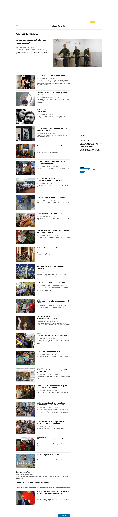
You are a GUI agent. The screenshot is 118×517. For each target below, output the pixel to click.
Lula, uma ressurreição (89, 140)
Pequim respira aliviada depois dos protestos (32, 482)
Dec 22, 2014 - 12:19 (53, 390)
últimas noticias (84, 133)
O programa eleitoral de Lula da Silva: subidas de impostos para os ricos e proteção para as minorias (91, 145)
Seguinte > (64, 515)
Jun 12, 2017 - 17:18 (54, 97)
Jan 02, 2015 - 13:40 (53, 354)
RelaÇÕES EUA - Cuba (41, 299)
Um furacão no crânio (45, 111)
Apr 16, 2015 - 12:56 (61, 305)
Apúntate (83, 172)
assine (91, 22)
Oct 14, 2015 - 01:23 (53, 183)
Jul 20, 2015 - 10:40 (50, 271)
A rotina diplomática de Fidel (48, 455)
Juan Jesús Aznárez (27, 33)
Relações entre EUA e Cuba (43, 264)
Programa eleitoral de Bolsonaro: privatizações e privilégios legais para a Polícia (90, 150)
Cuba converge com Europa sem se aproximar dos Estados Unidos (50, 422)
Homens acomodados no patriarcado (31, 42)
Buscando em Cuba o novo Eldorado (51, 282)
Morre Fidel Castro (41, 126)
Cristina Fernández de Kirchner (44, 316)
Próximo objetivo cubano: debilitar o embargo (50, 267)
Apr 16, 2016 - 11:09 (53, 148)
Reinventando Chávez (23, 472)
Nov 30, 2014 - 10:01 (53, 407)
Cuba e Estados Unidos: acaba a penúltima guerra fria (53, 371)
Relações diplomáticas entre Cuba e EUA (46, 178)
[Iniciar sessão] (98, 22)
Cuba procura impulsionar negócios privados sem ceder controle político (51, 404)
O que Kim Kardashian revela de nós (51, 75)
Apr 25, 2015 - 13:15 (62, 285)
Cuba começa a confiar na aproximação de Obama (53, 302)
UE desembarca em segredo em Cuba (51, 439)
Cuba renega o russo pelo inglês (49, 213)
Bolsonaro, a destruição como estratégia (89, 136)
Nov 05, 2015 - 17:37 (53, 166)
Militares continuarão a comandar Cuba (52, 146)
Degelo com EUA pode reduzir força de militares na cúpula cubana (52, 386)
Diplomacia (39, 420)
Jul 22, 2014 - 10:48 (29, 485)
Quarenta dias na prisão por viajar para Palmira (52, 93)
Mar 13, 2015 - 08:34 (53, 321)
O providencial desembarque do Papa (51, 197)
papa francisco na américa (43, 195)
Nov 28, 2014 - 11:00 (48, 426)
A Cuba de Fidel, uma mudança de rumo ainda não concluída (52, 129)
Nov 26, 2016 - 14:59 (50, 114)
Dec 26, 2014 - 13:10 (53, 374)
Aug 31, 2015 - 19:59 (53, 235)
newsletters (83, 167)
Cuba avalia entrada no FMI (47, 248)
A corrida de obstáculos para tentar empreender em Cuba (51, 162)
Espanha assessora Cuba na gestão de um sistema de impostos (53, 231)
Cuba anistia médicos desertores (49, 180)
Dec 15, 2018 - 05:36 (50, 78)
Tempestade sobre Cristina (47, 318)
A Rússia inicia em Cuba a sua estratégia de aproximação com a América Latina (53, 492)
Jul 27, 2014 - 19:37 (28, 474)
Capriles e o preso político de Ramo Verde (52, 335)
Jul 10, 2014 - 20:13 (53, 496)
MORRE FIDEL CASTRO (41, 109)
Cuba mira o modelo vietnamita (49, 351)
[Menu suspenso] (17, 26)
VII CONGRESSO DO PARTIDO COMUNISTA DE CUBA (47, 144)
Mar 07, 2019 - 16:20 (29, 47)
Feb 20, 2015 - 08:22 (50, 338)
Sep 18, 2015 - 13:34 (50, 200)
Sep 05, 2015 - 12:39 (50, 216)
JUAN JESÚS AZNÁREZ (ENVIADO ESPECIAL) (45, 285)
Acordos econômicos (41, 437)
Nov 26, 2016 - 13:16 (50, 133)
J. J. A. (38, 426)
